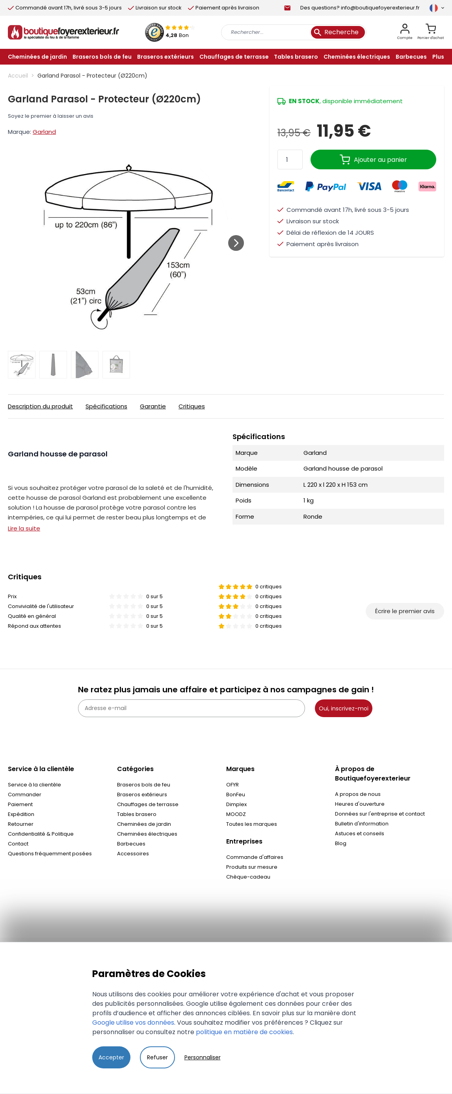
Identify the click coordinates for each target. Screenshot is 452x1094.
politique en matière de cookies (244, 1032)
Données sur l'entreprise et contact (380, 814)
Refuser (157, 1057)
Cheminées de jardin (144, 824)
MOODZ (236, 814)
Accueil (18, 76)
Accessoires (133, 853)
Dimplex (236, 804)
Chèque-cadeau (248, 877)
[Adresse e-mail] (191, 708)
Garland (44, 132)
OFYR (232, 784)
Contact (18, 843)
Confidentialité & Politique (41, 834)
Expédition (21, 814)
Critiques (192, 406)
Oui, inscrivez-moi (343, 708)
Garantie (153, 406)
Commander (24, 794)
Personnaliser (202, 1057)
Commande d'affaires (254, 857)
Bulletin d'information (362, 823)
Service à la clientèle (34, 784)
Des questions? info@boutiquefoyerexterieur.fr (360, 7)
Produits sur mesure (251, 867)
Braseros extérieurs (142, 794)
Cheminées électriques (147, 834)
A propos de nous (358, 794)
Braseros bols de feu (143, 784)
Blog (340, 843)
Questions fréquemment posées (50, 853)
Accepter (111, 1057)
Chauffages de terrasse (148, 804)
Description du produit (40, 406)
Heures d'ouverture (360, 804)
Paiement (20, 804)
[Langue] (436, 8)
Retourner (20, 824)
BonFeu (235, 794)
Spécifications (106, 406)
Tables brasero (136, 814)
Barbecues (131, 843)
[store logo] (63, 32)
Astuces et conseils (359, 833)
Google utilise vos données (133, 1022)
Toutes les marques (251, 824)
